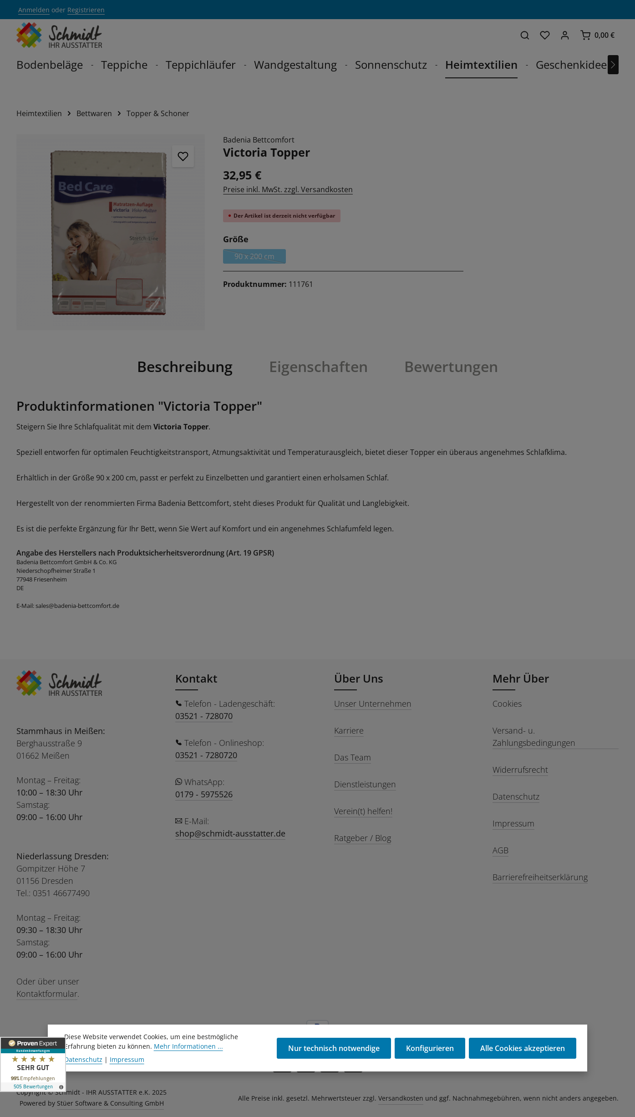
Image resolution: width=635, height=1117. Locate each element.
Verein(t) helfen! (363, 811)
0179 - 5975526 (204, 794)
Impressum (513, 823)
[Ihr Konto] (565, 35)
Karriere (349, 730)
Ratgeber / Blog (362, 837)
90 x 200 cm (260, 257)
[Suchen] (525, 35)
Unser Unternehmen (372, 703)
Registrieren (86, 9)
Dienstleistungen (365, 784)
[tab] (184, 366)
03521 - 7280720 (206, 755)
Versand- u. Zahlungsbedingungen (534, 736)
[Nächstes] (613, 64)
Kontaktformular (46, 993)
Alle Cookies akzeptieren (522, 1049)
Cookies (507, 703)
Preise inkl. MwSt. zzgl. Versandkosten (288, 189)
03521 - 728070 (204, 715)
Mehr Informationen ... (188, 1046)
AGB (500, 850)
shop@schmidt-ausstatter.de (230, 833)
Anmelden (34, 9)
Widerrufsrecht (520, 769)
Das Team (352, 757)
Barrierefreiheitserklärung (540, 877)
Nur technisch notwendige (334, 1049)
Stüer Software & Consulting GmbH (110, 1103)
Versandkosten (400, 1098)
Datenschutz (516, 796)
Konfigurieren (430, 1049)
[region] (110, 232)
